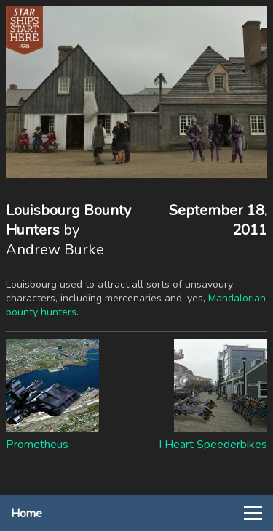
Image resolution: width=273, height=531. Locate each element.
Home (26, 514)
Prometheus (37, 445)
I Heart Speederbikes (213, 445)
